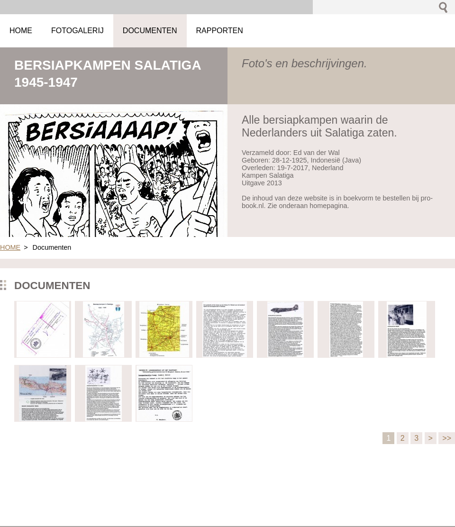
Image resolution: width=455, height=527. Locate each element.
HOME (10, 247)
